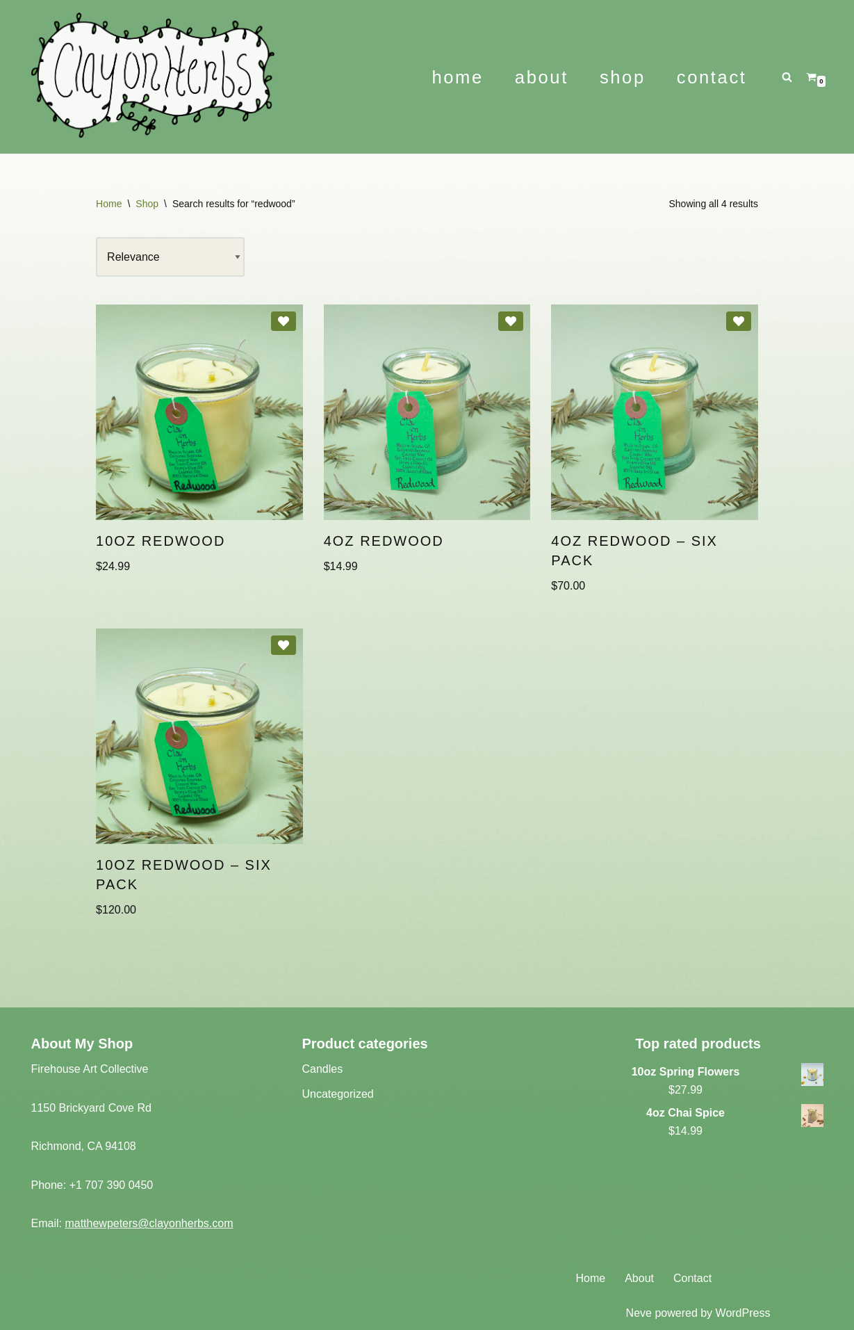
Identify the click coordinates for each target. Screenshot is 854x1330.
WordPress (743, 1313)
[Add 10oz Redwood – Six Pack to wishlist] (283, 645)
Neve (639, 1313)
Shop (623, 77)
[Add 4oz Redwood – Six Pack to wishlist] (738, 321)
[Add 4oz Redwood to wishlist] (510, 321)
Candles (322, 1069)
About (541, 77)
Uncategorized (338, 1094)
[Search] (787, 77)
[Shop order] (170, 257)
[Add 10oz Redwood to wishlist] (283, 321)
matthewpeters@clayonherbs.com (149, 1223)
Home (457, 77)
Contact (712, 77)
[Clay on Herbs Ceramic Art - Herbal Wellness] (209, 76)
